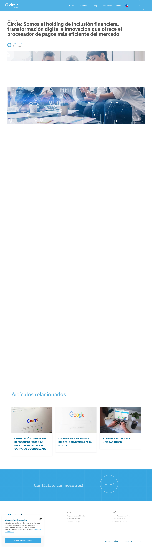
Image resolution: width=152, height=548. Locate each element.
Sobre (118, 6)
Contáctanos (107, 6)
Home (71, 6)
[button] (84, 5)
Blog (95, 6)
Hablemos (109, 484)
